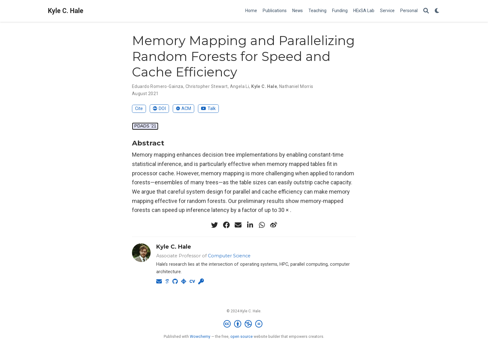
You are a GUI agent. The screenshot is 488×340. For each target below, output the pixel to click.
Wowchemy (200, 336)
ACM (183, 108)
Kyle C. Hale (65, 11)
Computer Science (229, 256)
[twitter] (214, 225)
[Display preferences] (437, 11)
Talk (208, 108)
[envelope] (238, 225)
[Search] (426, 11)
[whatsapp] (261, 225)
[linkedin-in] (250, 225)
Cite (139, 108)
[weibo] (273, 225)
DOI (159, 108)
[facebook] (226, 225)
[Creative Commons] (244, 324)
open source (241, 336)
